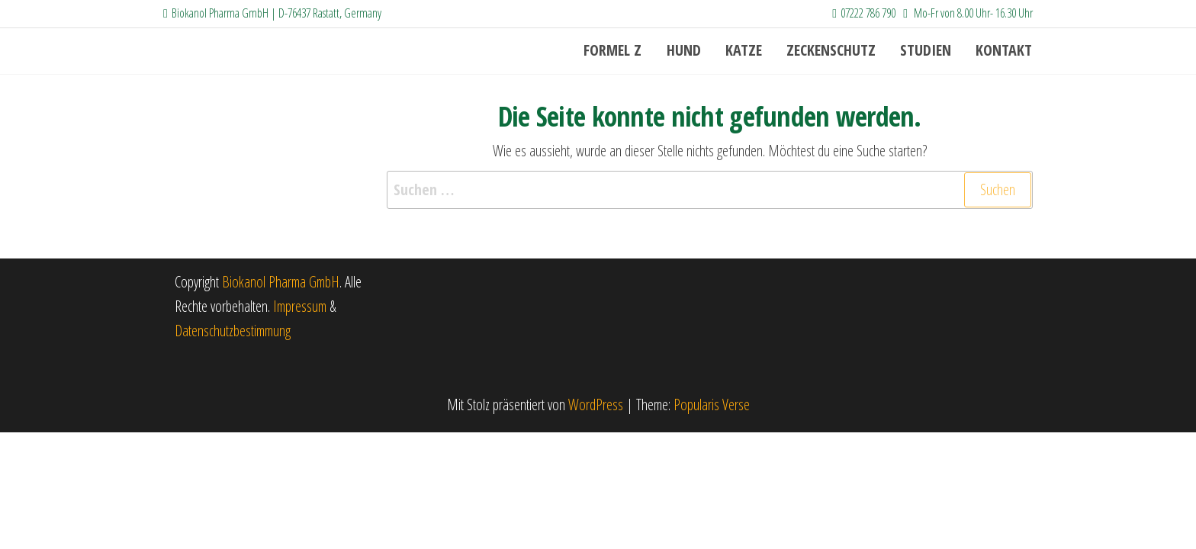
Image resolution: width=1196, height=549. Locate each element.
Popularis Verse (712, 404)
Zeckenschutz (834, 50)
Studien (927, 50)
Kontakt (1004, 50)
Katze (749, 50)
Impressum (301, 306)
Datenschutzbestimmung (233, 330)
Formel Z (622, 50)
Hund (691, 50)
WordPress (595, 404)
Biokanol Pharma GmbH (280, 281)
